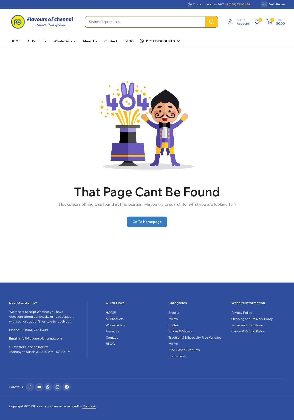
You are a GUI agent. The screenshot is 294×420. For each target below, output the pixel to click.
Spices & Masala (180, 331)
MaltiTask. (89, 406)
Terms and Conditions (247, 325)
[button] (275, 21)
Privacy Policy (241, 313)
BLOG (128, 41)
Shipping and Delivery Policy (252, 319)
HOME (15, 41)
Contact (110, 41)
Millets (173, 319)
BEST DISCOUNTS (157, 41)
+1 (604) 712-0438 (237, 4)
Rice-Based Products (184, 350)
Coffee (173, 325)
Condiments (177, 356)
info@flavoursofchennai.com (40, 338)
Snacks (173, 313)
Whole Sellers (64, 41)
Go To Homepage (147, 222)
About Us (90, 41)
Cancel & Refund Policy (248, 331)
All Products (36, 41)
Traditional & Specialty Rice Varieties (194, 337)
